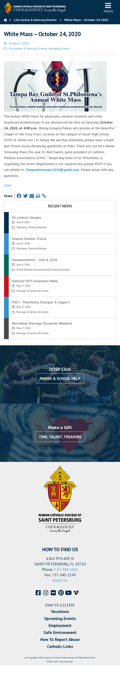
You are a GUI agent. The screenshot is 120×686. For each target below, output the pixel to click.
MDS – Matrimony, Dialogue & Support (41, 302)
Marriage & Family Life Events (32, 291)
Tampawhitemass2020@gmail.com (52, 169)
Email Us (60, 580)
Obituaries (22, 227)
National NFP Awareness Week (35, 281)
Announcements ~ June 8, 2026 (34, 260)
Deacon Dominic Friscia (29, 238)
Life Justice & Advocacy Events (28, 48)
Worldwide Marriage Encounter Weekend (42, 323)
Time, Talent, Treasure (60, 436)
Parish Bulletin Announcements (33, 269)
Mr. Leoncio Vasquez (26, 217)
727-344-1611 (66, 569)
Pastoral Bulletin (37, 227)
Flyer (7, 185)
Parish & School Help (60, 378)
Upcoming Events (59, 48)
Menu (108, 7)
